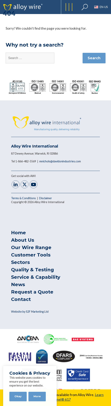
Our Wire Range (31, 247)
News (18, 284)
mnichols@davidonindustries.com (60, 161)
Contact (21, 299)
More (37, 396)
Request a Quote (32, 292)
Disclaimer (45, 198)
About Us (22, 240)
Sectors (20, 262)
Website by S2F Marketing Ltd (29, 311)
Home (18, 232)
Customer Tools (30, 255)
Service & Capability (35, 277)
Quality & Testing (32, 269)
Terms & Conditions (23, 198)
